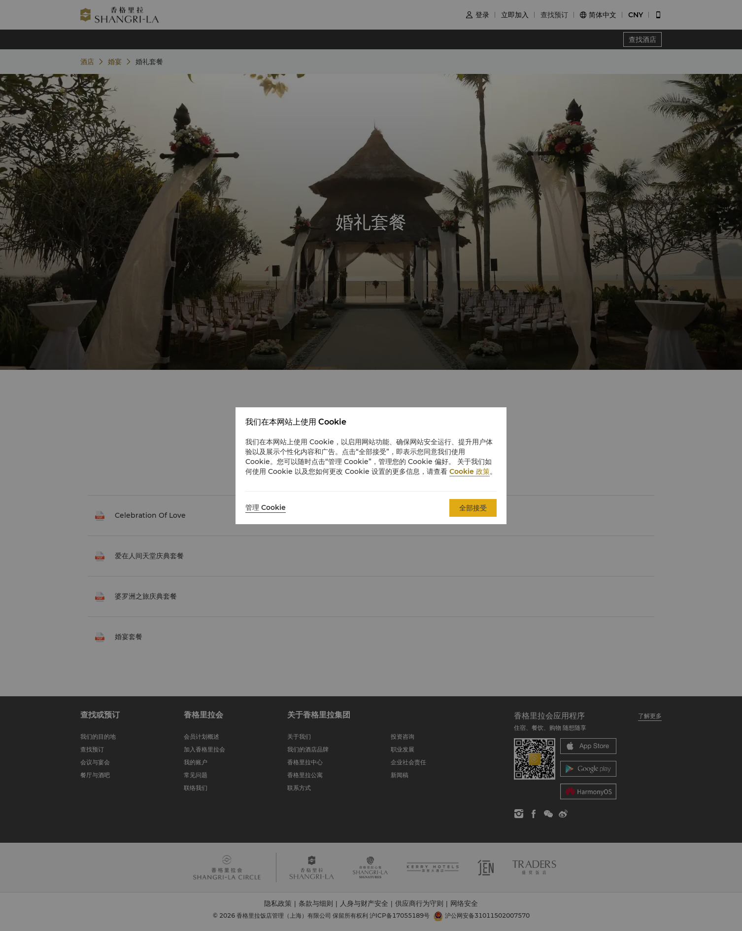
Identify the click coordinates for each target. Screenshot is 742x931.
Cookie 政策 (469, 471)
